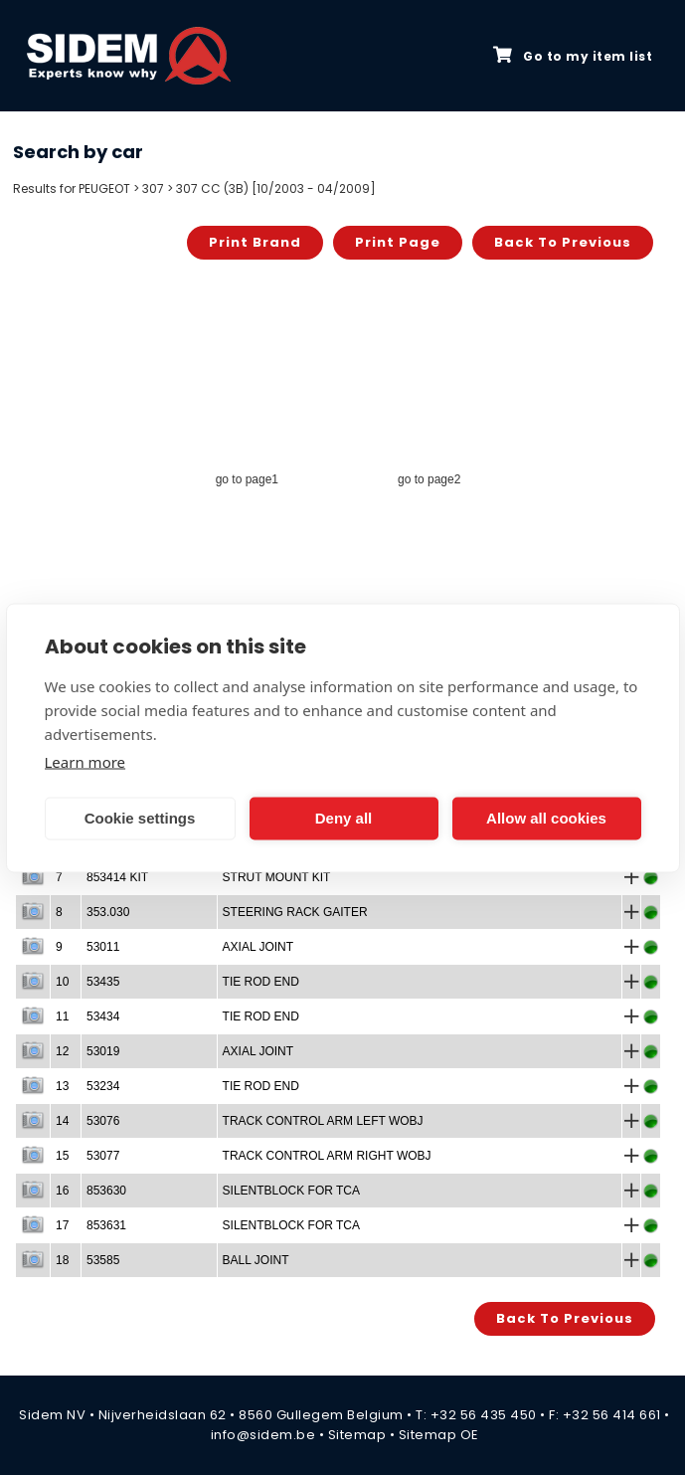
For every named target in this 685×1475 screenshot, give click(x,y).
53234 (102, 1086)
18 (62, 1260)
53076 (102, 1121)
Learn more (85, 761)
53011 (102, 947)
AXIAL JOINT (258, 947)
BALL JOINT (256, 1260)
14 (62, 1121)
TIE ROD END (261, 982)
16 (62, 1191)
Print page (397, 242)
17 (62, 1225)
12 (62, 1051)
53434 (102, 1016)
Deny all (344, 818)
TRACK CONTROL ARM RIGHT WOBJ (327, 1156)
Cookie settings (140, 818)
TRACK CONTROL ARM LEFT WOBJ (323, 1121)
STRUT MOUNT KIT (277, 877)
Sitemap (357, 1434)
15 (62, 1156)
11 (62, 1016)
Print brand (255, 242)
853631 (106, 1225)
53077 (102, 1156)
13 (62, 1086)
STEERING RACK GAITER (295, 912)
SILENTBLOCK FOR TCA (291, 1191)
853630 (106, 1191)
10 (62, 982)
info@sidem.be (263, 1434)
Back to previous (562, 242)
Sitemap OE (439, 1434)
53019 (102, 1051)
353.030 (107, 912)
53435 (102, 982)
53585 (102, 1260)
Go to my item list (572, 56)
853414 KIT (117, 877)
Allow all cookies (546, 818)
